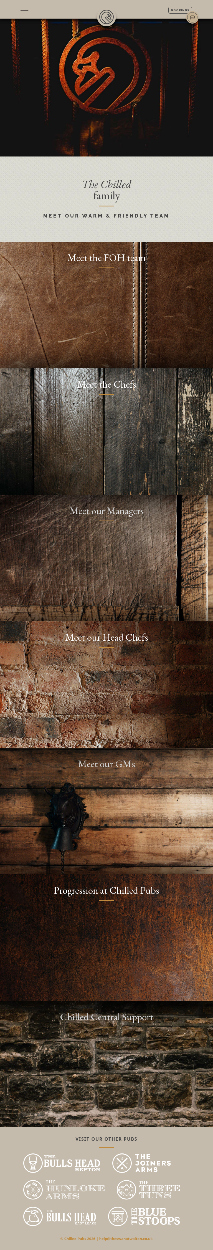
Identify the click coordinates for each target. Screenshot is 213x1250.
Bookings (180, 10)
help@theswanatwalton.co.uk (126, 1238)
